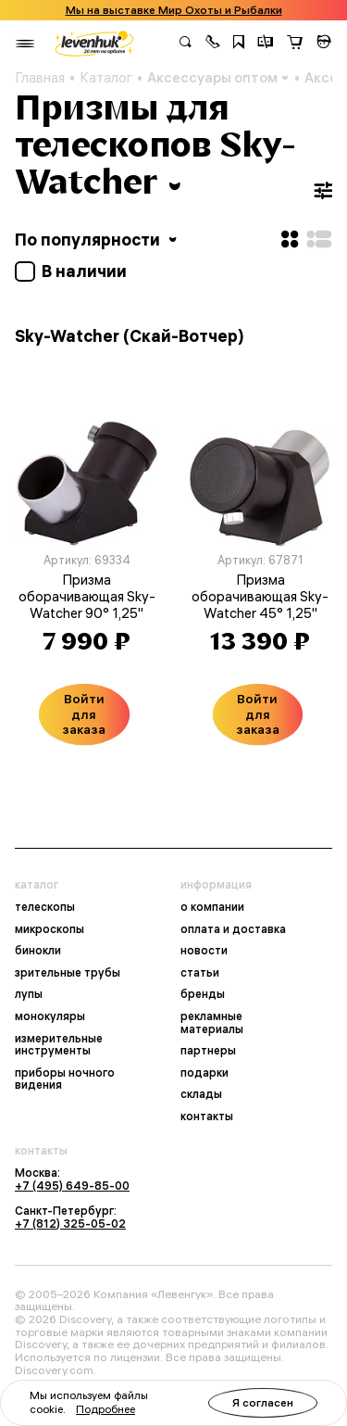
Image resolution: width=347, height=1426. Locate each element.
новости (204, 950)
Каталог (106, 77)
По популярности (97, 239)
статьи (199, 972)
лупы (29, 994)
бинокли (38, 950)
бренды (202, 994)
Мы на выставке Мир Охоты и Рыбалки (174, 10)
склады (201, 1094)
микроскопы (49, 929)
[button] (212, 43)
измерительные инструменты (59, 1044)
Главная (40, 77)
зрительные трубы (67, 972)
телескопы (45, 907)
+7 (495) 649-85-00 (72, 1186)
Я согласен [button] (262, 1402)
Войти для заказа (83, 714)
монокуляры (50, 1016)
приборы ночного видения (65, 1079)
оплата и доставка (233, 929)
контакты (206, 1116)
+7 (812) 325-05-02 (70, 1223)
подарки (204, 1072)
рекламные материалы (211, 1022)
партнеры (208, 1050)
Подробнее (105, 1409)
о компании (212, 907)
